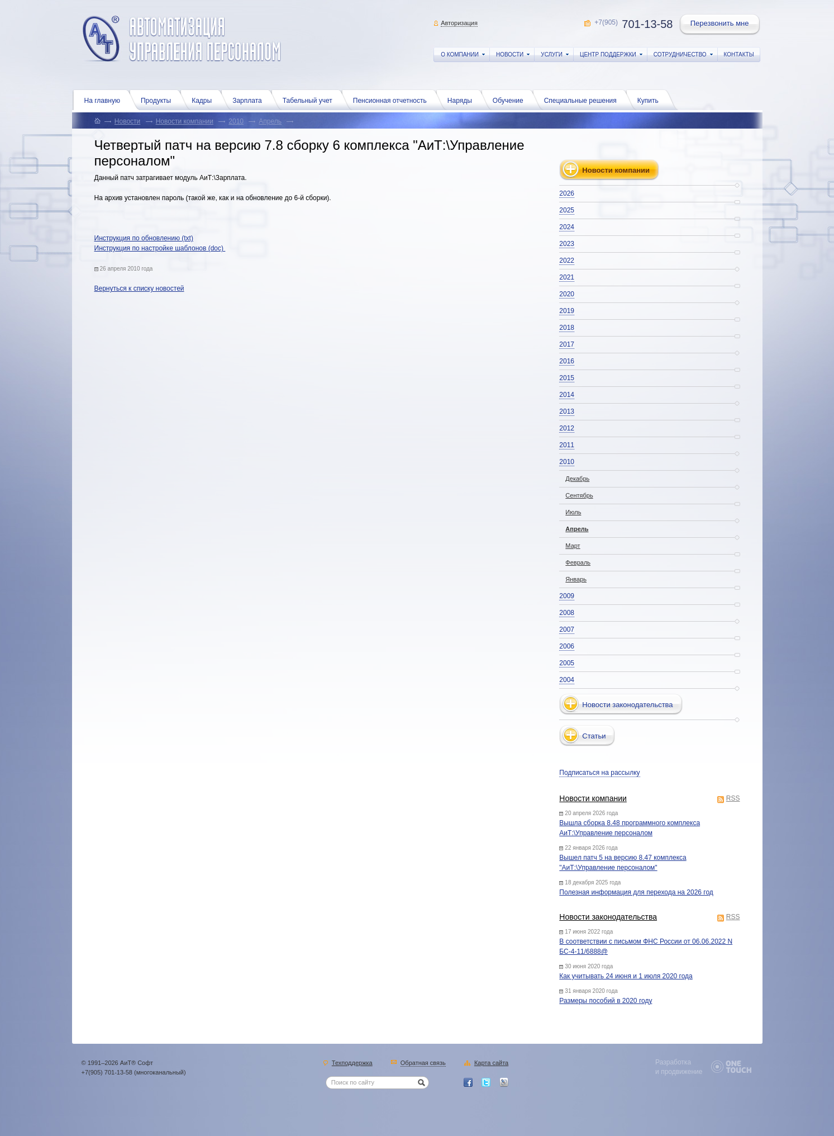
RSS (733, 799)
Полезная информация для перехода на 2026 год (636, 892)
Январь (576, 579)
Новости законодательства (608, 916)
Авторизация (459, 23)
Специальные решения (583, 99)
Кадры (204, 99)
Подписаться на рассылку (599, 773)
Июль (573, 512)
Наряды (462, 99)
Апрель (270, 121)
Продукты (159, 99)
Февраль (577, 562)
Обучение (511, 99)
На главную (105, 99)
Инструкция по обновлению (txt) (143, 238)
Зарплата (250, 99)
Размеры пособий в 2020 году (605, 1001)
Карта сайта (491, 1063)
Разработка (673, 1062)
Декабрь (577, 478)
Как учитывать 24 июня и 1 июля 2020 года (625, 976)
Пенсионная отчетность (392, 99)
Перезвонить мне (720, 24)
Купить (650, 99)
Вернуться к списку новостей (139, 288)
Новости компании (184, 121)
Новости (127, 121)
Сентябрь (579, 495)
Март (572, 545)
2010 (236, 121)
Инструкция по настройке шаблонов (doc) (160, 248)
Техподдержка (352, 1063)
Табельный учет (310, 99)
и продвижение (678, 1072)
